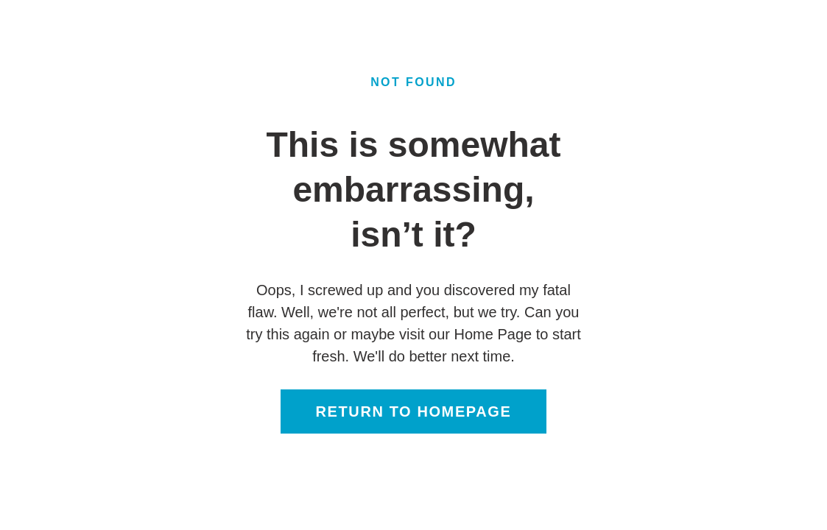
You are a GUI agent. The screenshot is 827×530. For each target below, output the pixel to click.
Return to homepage (414, 411)
